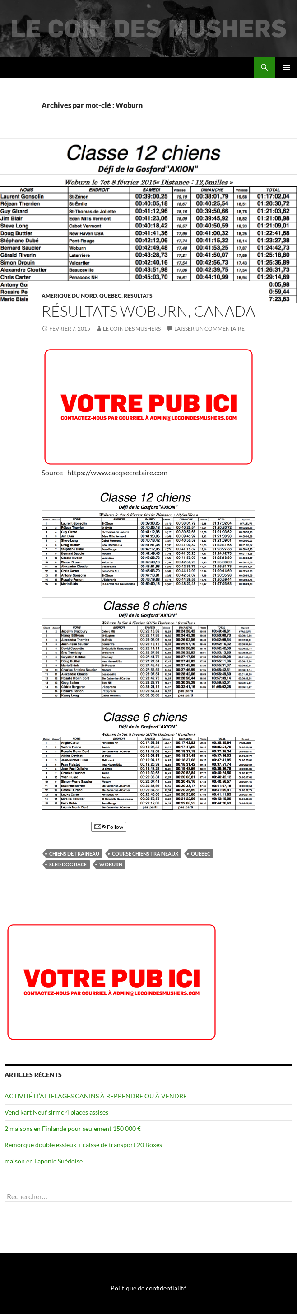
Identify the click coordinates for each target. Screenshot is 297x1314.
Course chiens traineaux (145, 853)
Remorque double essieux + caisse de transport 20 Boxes (83, 1145)
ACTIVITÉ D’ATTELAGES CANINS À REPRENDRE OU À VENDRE (96, 1096)
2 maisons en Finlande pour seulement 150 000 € (73, 1128)
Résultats (138, 295)
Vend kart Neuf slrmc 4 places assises (56, 1112)
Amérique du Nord (69, 295)
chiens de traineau (74, 853)
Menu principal (286, 67)
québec (200, 853)
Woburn (110, 864)
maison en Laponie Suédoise (44, 1161)
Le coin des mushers (40, 67)
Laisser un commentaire (209, 328)
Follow (108, 826)
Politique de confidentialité (148, 1288)
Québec (110, 295)
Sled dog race (68, 864)
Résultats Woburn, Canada (148, 311)
